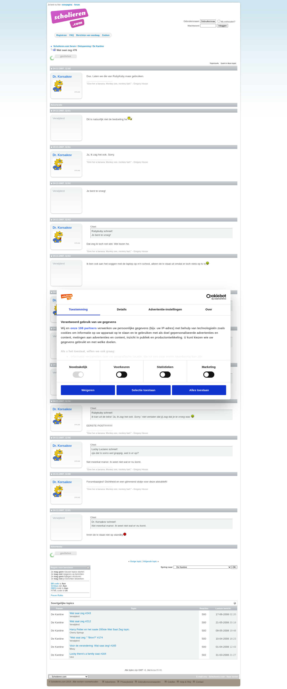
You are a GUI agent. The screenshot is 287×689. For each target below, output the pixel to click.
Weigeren (87, 390)
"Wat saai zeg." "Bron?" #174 (86, 637)
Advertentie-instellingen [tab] (165, 309)
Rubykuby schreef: (102, 231)
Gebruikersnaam (191, 21)
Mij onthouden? (226, 21)
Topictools (214, 63)
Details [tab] (122, 309)
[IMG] (53, 588)
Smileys (55, 586)
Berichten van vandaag (88, 35)
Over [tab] (208, 309)
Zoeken (106, 35)
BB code (55, 583)
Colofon (169, 682)
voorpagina (67, 5)
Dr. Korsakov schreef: (104, 521)
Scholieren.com (217, 676)
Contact (198, 682)
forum (77, 5)
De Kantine (98, 46)
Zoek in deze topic (228, 63)
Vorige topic (135, 561)
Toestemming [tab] (78, 309)
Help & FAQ (184, 682)
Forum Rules (57, 595)
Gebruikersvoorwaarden (148, 682)
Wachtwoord (193, 26)
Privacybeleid (125, 682)
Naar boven (232, 676)
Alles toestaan (199, 390)
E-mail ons (201, 676)
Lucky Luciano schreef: (105, 449)
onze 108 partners (83, 328)
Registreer (61, 35)
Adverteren (109, 682)
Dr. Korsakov (62, 76)
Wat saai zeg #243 (80, 613)
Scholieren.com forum (64, 46)
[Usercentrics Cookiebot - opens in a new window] (209, 297)
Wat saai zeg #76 (67, 50)
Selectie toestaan (143, 390)
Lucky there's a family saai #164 (88, 653)
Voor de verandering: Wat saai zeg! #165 (93, 645)
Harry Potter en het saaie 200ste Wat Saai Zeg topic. (100, 629)
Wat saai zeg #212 (80, 621)
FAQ (71, 35)
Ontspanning (84, 46)
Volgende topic (150, 561)
